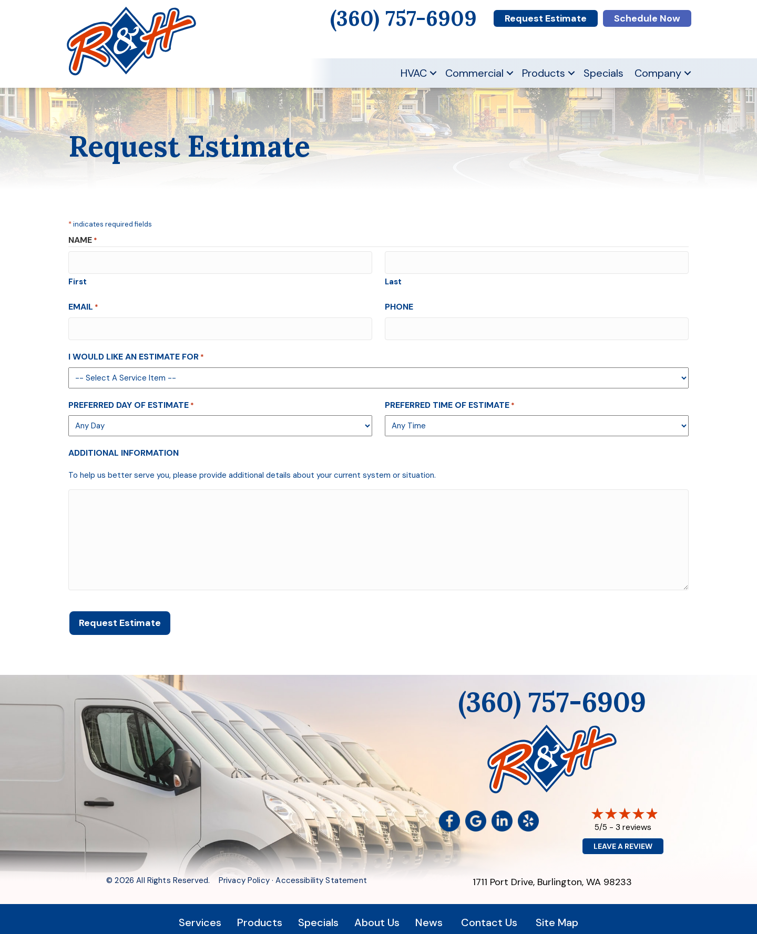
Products (543, 73)
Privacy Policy (244, 873)
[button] (433, 73)
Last (393, 279)
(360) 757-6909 (552, 695)
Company (658, 73)
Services (200, 915)
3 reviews (633, 820)
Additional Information (123, 448)
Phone (399, 304)
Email (83, 304)
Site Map (557, 915)
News (429, 915)
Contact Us (489, 915)
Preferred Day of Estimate (131, 400)
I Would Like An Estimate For (136, 352)
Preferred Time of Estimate (450, 400)
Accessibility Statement (320, 873)
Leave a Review (623, 839)
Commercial (474, 73)
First (77, 279)
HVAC (414, 73)
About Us (377, 915)
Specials (603, 73)
